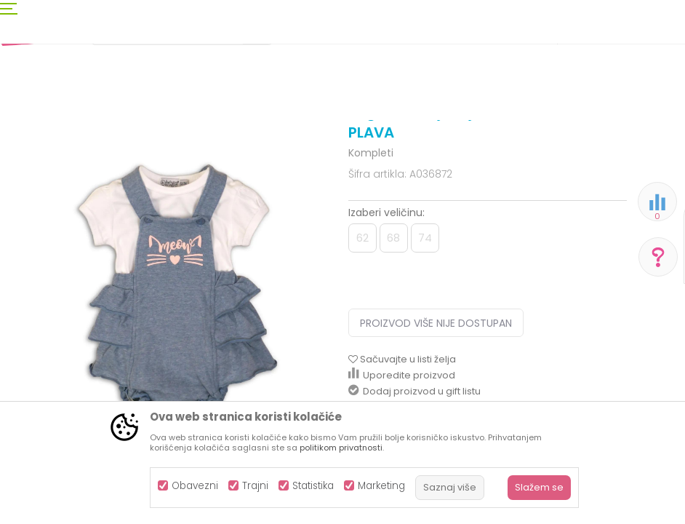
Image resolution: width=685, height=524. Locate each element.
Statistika (313, 485)
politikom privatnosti (341, 447)
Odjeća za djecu (188, 147)
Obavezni (195, 485)
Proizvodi (77, 147)
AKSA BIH (26, 147)
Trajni (255, 485)
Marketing (381, 485)
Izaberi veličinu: (386, 332)
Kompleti (255, 147)
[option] (174, 363)
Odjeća (124, 147)
